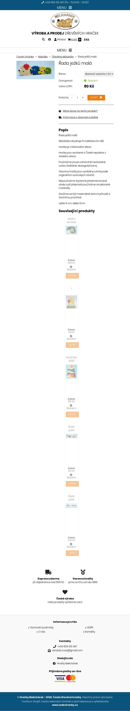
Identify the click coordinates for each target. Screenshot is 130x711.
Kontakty (90, 631)
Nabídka (43, 56)
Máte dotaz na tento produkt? (80, 111)
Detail (72, 275)
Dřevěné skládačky (63, 56)
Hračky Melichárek (67, 663)
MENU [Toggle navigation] (65, 7)
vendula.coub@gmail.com (67, 650)
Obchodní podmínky (42, 627)
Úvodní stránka (25, 56)
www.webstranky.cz (65, 705)
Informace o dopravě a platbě (80, 117)
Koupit (96, 97)
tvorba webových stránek (56, 701)
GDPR (90, 627)
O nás (41, 631)
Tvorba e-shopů (30, 701)
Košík (78, 39)
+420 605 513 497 (54, 2)
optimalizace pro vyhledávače (91, 701)
